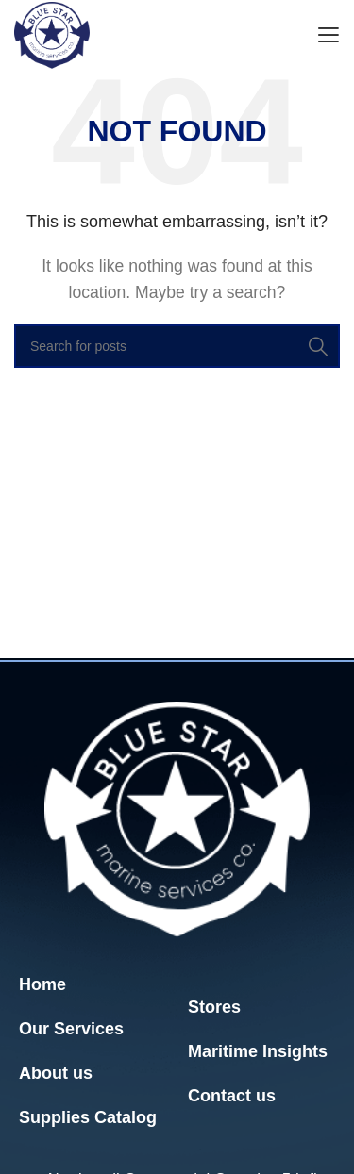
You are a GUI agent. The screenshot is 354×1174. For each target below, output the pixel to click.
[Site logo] (52, 34)
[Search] (177, 346)
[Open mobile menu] (328, 36)
